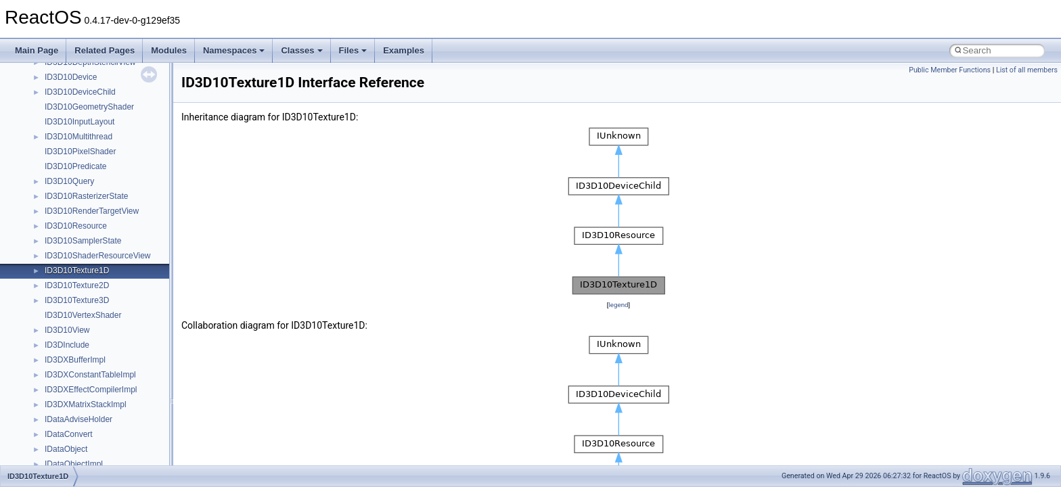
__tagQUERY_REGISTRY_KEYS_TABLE (120, 205)
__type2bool (67, 353)
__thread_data (71, 249)
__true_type (66, 324)
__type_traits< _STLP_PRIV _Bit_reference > (126, 443)
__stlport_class (72, 101)
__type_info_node (77, 413)
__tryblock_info (72, 339)
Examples (403, 50)
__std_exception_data (84, 86)
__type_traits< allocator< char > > (105, 458)
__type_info (66, 398)
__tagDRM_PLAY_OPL (87, 175)
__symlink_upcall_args (86, 145)
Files (353, 50)
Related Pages (104, 50)
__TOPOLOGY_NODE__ (90, 309)
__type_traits (68, 428)
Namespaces (234, 50)
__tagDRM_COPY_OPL (88, 160)
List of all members (1027, 70)
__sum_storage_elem (83, 115)
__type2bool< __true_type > (95, 383)
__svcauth (63, 130)
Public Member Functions (950, 70)
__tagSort (62, 234)
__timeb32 (64, 279)
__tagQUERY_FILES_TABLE (97, 190)
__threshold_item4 (78, 264)
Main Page (36, 50)
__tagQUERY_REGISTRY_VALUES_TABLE (125, 220)
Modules (169, 50)
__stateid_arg (69, 71)
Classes (301, 50)
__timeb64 (64, 294)
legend (618, 304)
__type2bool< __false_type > (97, 368)
